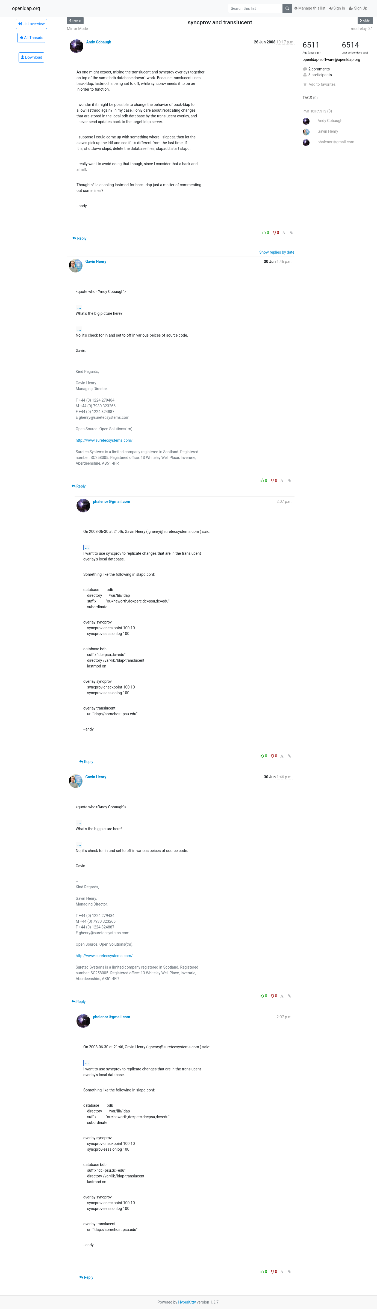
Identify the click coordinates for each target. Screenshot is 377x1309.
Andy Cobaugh (98, 42)
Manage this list (309, 8)
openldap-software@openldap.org (331, 59)
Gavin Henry (95, 261)
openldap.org (26, 8)
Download (31, 57)
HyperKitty (187, 1302)
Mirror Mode (77, 28)
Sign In (337, 8)
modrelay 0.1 (362, 28)
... (79, 307)
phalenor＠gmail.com (111, 501)
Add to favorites (319, 84)
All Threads (31, 37)
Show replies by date (276, 252)
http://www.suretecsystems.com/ (104, 440)
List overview (31, 24)
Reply (79, 238)
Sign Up (358, 8)
